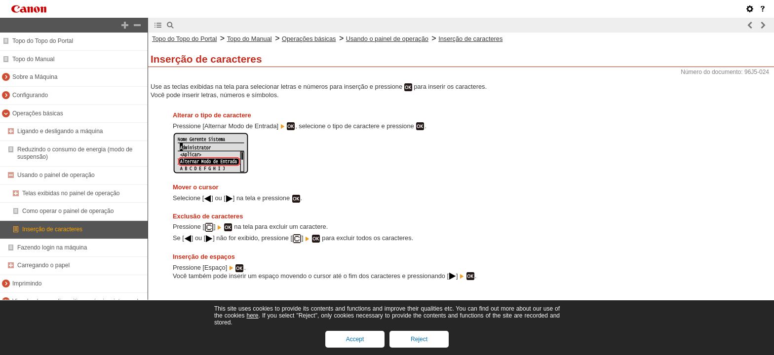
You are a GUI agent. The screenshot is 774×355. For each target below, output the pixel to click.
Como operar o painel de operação (68, 211)
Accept (355, 339)
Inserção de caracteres (52, 229)
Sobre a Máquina (34, 76)
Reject (419, 339)
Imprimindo (26, 283)
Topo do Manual (33, 59)
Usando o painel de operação (56, 175)
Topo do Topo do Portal (42, 40)
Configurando (30, 95)
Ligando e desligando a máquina (60, 131)
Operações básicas (37, 113)
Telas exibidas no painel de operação (70, 193)
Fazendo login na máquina (52, 247)
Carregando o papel (43, 265)
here (252, 315)
